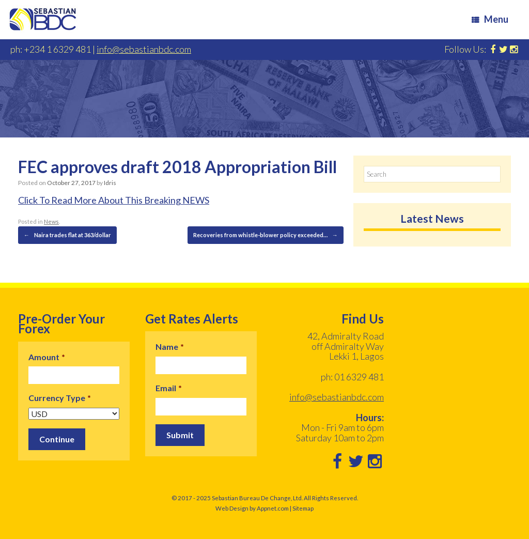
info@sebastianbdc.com (144, 49)
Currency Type (59, 398)
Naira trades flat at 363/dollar (67, 235)
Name (169, 346)
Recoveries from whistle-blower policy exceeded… (265, 235)
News (51, 221)
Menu (490, 19)
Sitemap (303, 508)
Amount (46, 357)
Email (168, 388)
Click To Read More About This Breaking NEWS (113, 200)
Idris (110, 183)
